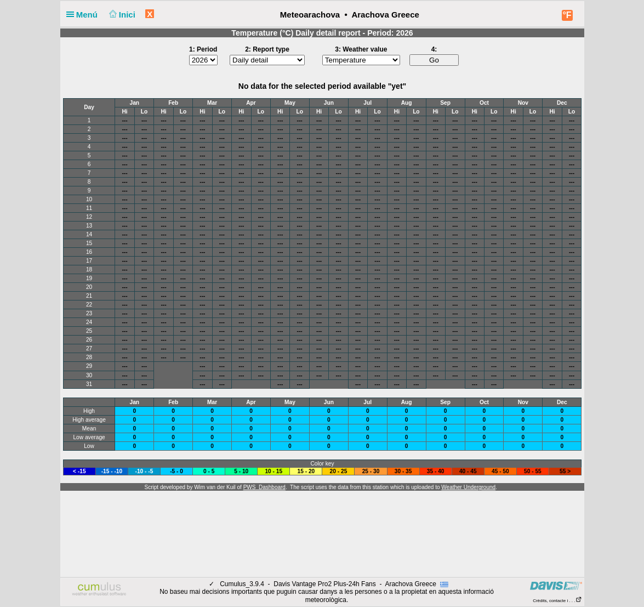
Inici (121, 14)
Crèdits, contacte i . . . (557, 600)
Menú (84, 14)
